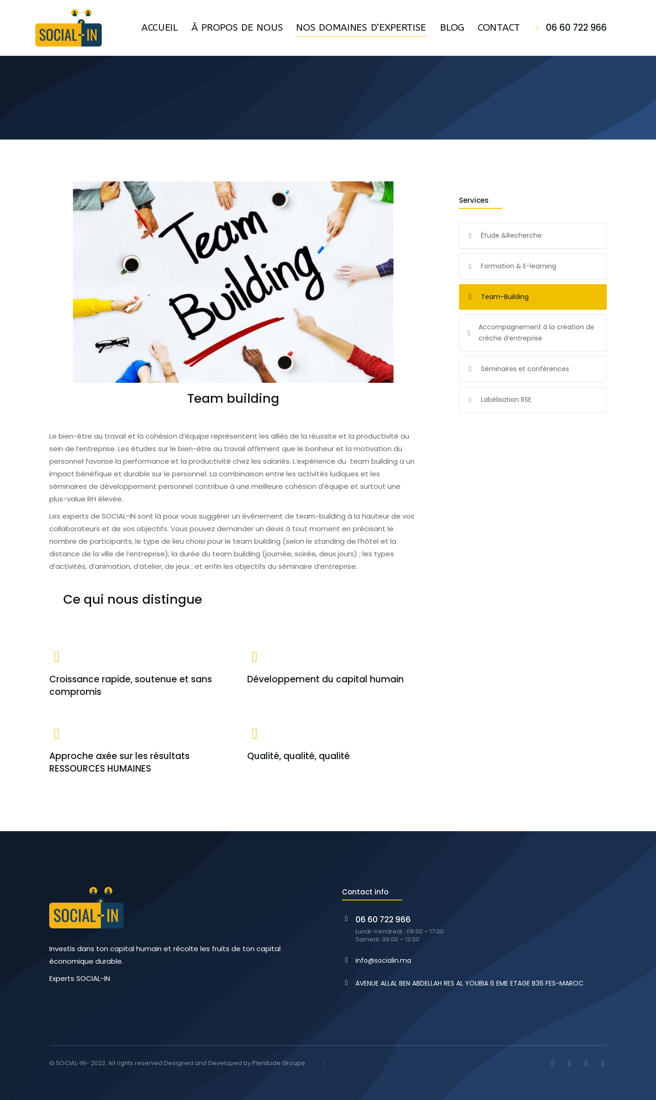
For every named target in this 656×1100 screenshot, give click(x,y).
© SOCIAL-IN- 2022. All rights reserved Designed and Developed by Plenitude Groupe (177, 1063)
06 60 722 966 (576, 27)
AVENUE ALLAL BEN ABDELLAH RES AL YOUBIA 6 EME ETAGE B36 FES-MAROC (469, 983)
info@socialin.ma (383, 960)
